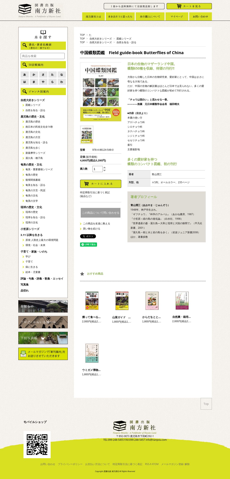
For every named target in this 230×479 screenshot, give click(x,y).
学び (28, 256)
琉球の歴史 (32, 212)
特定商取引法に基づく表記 (127, 464)
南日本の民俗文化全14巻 (39, 126)
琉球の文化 (32, 222)
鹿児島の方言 (33, 137)
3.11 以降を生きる (32, 235)
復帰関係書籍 (33, 180)
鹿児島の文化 (33, 132)
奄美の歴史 (32, 174)
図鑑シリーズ (124, 38)
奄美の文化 (32, 195)
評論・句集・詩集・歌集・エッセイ (42, 278)
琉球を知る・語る (35, 217)
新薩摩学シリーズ (35, 153)
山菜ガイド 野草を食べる (128, 317)
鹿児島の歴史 (33, 121)
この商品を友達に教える (96, 223)
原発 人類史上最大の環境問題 (42, 240)
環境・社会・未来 (35, 245)
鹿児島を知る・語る (37, 142)
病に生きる (32, 267)
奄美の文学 (32, 201)
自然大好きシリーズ (101, 38)
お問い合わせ (47, 464)
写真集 (25, 284)
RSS (147, 464)
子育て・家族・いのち (34, 251)
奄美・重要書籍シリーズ (39, 169)
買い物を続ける (91, 228)
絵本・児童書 (33, 272)
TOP (82, 35)
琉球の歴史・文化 (31, 207)
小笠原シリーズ (30, 229)
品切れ (25, 290)
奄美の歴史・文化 (31, 164)
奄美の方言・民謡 (35, 190)
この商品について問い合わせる (100, 212)
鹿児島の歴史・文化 (33, 116)
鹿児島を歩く (33, 147)
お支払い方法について (97, 464)
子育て (29, 261)
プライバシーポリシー (70, 464)
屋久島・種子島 (34, 158)
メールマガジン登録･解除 (175, 464)
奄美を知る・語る (35, 185)
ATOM (155, 464)
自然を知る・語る (126, 42)
